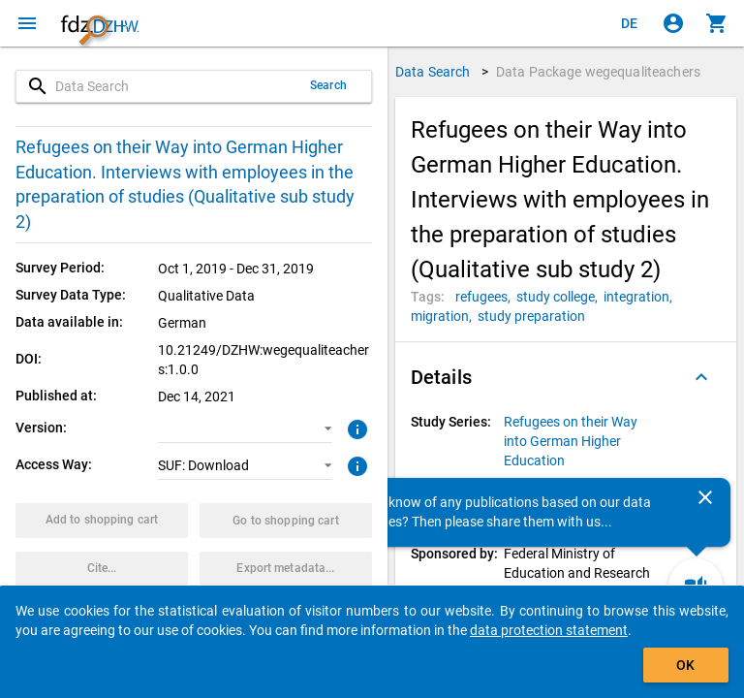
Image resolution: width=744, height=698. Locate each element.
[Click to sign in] (673, 23)
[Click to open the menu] (27, 23)
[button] (244, 428)
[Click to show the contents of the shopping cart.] (717, 23)
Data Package (598, 71)
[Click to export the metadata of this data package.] (286, 569)
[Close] (705, 497)
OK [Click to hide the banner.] (685, 665)
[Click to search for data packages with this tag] (485, 296)
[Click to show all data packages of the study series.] (581, 441)
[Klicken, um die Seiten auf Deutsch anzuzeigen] (629, 23)
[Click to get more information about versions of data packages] (355, 427)
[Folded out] (701, 377)
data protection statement (549, 630)
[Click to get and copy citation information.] (102, 569)
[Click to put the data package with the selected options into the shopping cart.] (102, 520)
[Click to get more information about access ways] (355, 464)
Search (328, 85)
